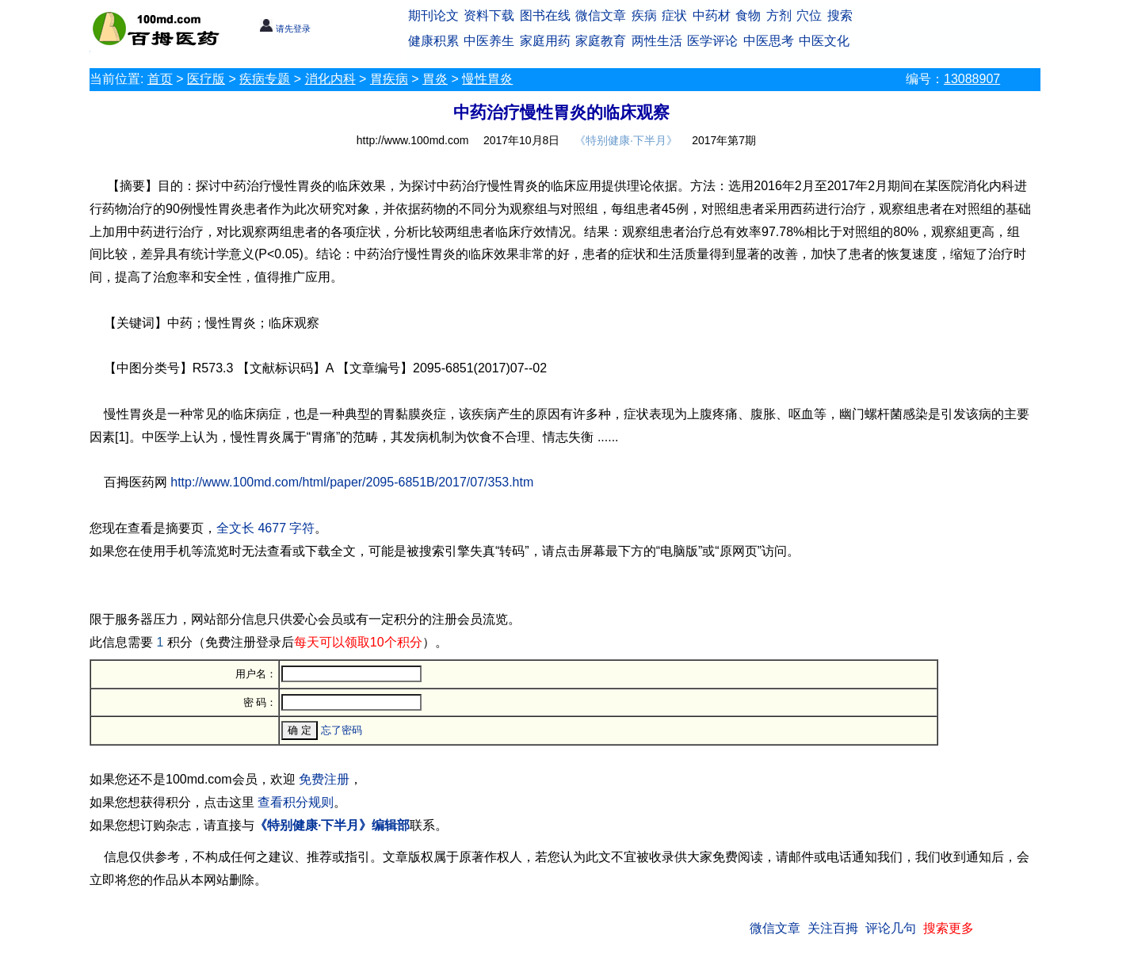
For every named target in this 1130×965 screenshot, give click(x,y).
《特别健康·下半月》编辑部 (332, 825)
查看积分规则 (296, 802)
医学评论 (712, 41)
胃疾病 (389, 79)
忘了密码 (341, 730)
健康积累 (433, 41)
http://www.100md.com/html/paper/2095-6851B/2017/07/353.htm (351, 482)
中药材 (712, 15)
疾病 (644, 15)
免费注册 (324, 779)
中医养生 (489, 41)
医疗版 (206, 79)
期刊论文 (433, 15)
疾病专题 (264, 79)
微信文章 (600, 15)
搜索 (840, 15)
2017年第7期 (724, 140)
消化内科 (330, 79)
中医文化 (824, 41)
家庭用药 (545, 41)
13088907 (972, 79)
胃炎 (435, 79)
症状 (674, 15)
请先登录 (285, 28)
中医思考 (768, 41)
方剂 (779, 15)
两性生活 (657, 41)
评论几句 (890, 928)
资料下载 (489, 15)
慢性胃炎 (487, 79)
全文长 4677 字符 (265, 528)
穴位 (809, 15)
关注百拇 (832, 928)
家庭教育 (600, 41)
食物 (748, 15)
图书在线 (545, 15)
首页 (160, 79)
